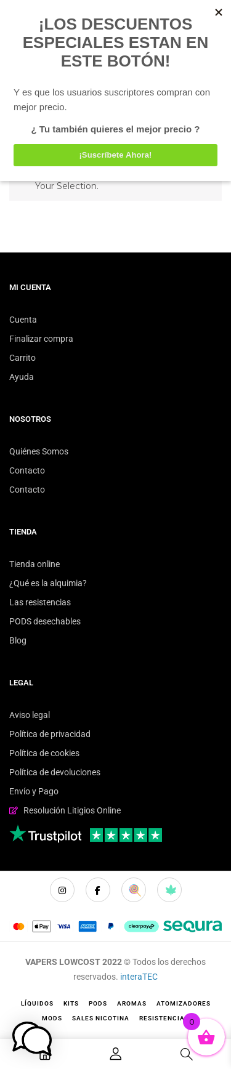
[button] (32, 1039)
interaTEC (139, 977)
